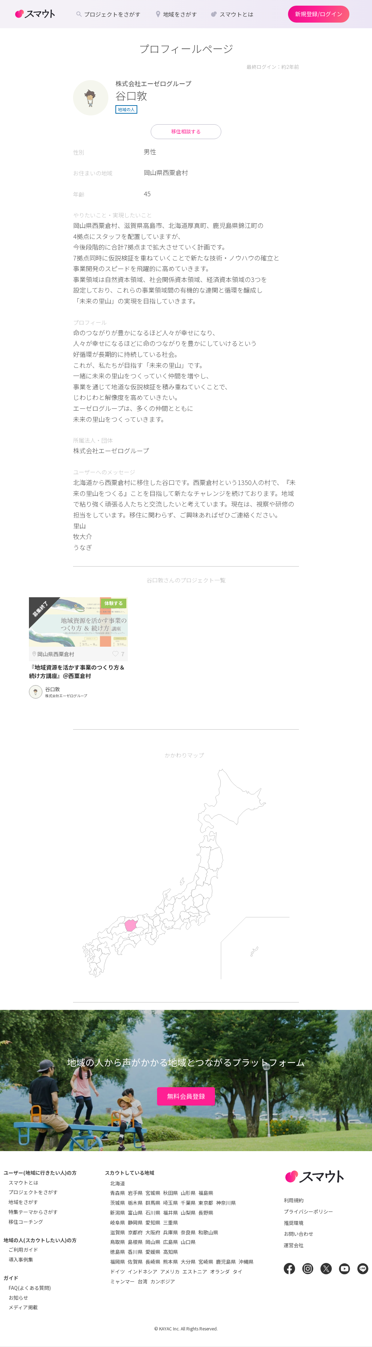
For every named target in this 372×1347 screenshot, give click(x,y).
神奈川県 (226, 1202)
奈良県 (188, 1232)
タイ (237, 1271)
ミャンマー (122, 1281)
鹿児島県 (226, 1261)
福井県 (170, 1212)
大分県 (188, 1261)
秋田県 (170, 1192)
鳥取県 (117, 1241)
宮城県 (152, 1192)
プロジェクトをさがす (33, 1192)
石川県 (152, 1212)
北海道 (117, 1183)
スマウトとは (23, 1182)
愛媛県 (152, 1251)
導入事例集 (20, 1259)
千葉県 (188, 1202)
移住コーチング (25, 1221)
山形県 (188, 1192)
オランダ (220, 1271)
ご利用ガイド (23, 1249)
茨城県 (117, 1202)
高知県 (170, 1251)
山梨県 (188, 1212)
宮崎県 (205, 1261)
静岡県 (135, 1222)
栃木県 (135, 1202)
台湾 (143, 1281)
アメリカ (170, 1271)
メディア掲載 (23, 1307)
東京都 (205, 1202)
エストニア (194, 1271)
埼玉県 (170, 1202)
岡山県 (152, 1241)
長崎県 (152, 1261)
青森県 (117, 1192)
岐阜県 (117, 1222)
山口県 (188, 1241)
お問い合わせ (298, 1233)
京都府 (135, 1232)
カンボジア (162, 1281)
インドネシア (142, 1271)
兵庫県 (170, 1232)
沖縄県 (246, 1261)
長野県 (205, 1212)
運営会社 (294, 1245)
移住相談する (186, 131)
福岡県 (117, 1261)
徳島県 (117, 1251)
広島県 (170, 1241)
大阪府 (152, 1232)
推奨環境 (294, 1222)
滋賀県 (117, 1232)
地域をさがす (23, 1201)
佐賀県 (135, 1261)
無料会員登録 (186, 1096)
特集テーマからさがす (33, 1211)
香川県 (135, 1251)
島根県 (135, 1241)
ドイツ (117, 1271)
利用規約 (294, 1200)
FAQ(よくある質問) (29, 1287)
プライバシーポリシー (308, 1211)
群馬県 (152, 1202)
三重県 (170, 1222)
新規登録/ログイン (318, 14)
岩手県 (135, 1192)
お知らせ (18, 1297)
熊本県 (170, 1261)
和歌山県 (208, 1232)
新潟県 (117, 1212)
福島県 (205, 1192)
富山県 (135, 1212)
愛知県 (152, 1222)
